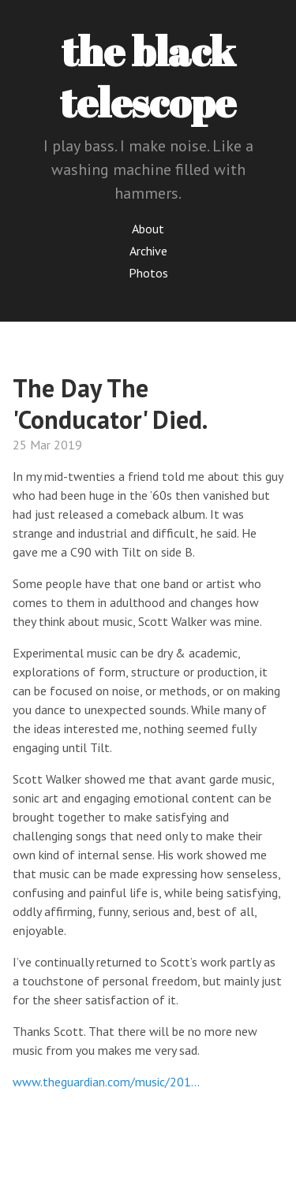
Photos (148, 273)
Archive (148, 251)
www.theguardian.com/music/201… (106, 1082)
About (148, 229)
